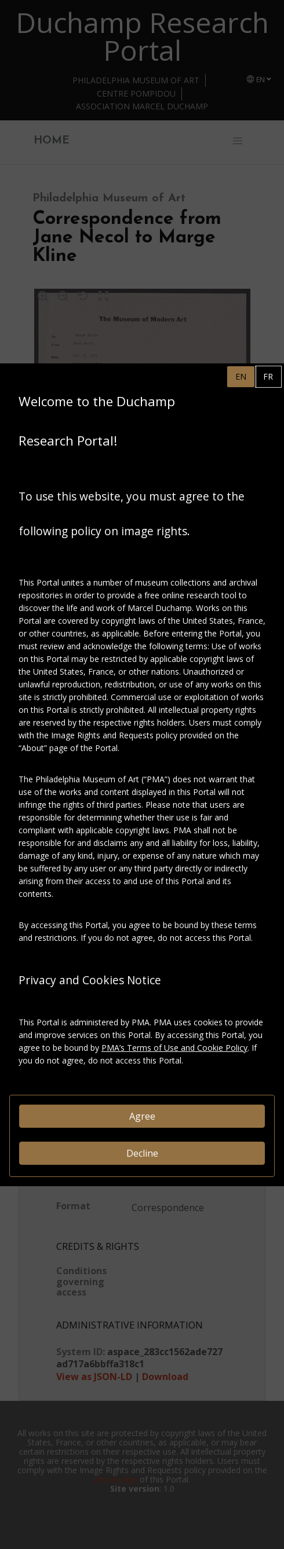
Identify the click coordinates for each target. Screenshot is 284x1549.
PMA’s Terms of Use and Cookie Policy (174, 1047)
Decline (142, 1153)
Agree (142, 1116)
